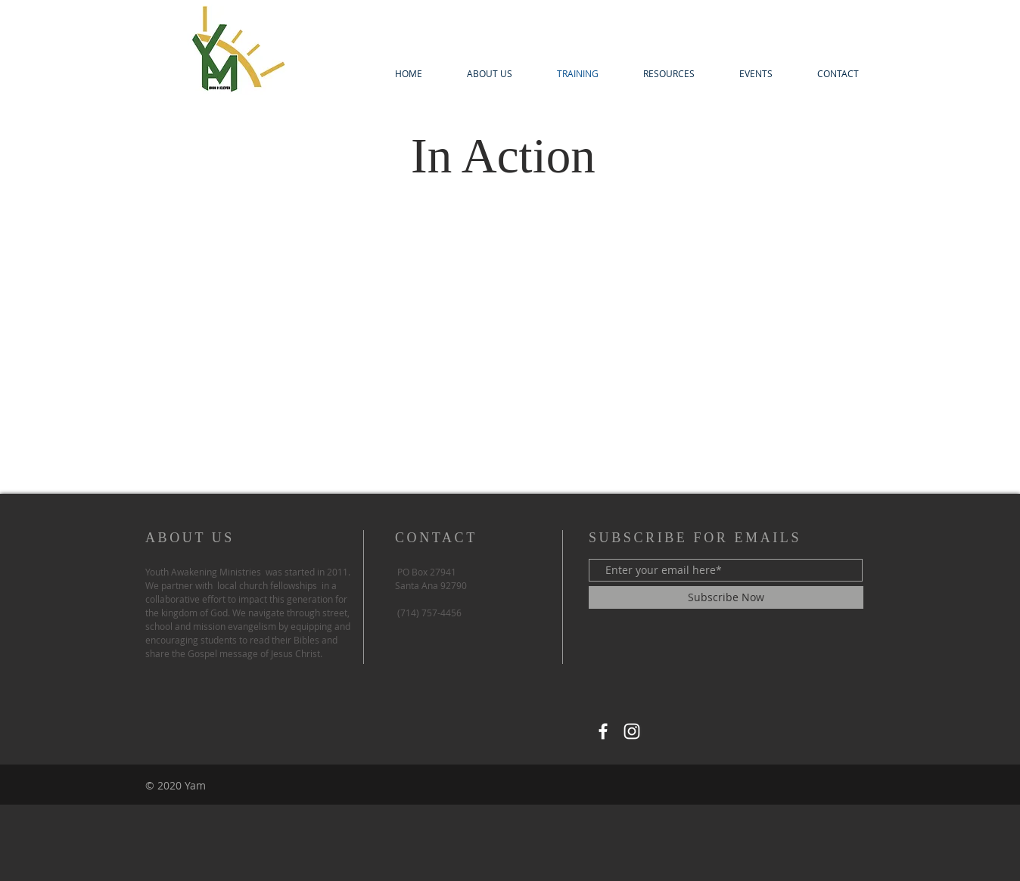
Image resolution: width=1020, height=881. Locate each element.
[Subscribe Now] (726, 597)
